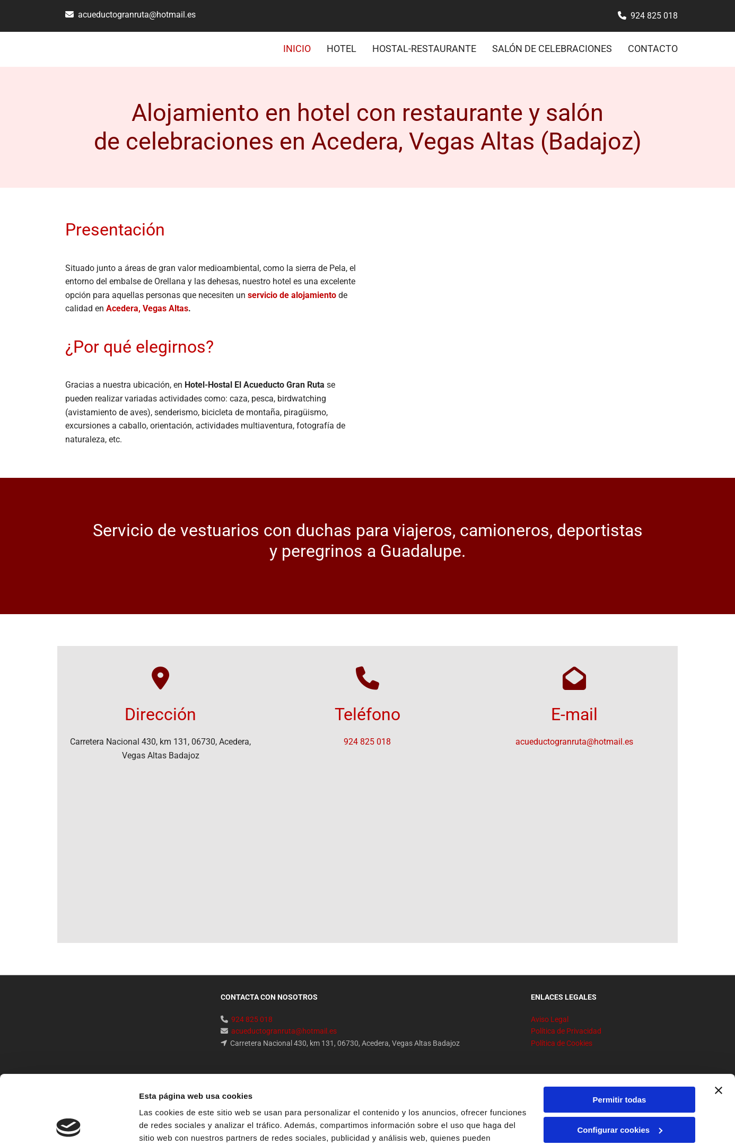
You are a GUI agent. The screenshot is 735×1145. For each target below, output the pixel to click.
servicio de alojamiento (292, 295)
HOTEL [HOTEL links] (341, 48)
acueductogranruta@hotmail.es (137, 15)
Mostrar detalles (170, 1124)
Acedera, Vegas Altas (147, 308)
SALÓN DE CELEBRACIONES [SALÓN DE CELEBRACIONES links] (552, 48)
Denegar (619, 1091)
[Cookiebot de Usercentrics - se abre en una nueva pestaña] (68, 1124)
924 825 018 (654, 16)
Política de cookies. (307, 1094)
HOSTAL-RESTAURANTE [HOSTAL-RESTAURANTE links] (424, 48)
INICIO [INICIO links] (297, 48)
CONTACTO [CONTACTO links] (653, 48)
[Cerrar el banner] (718, 1022)
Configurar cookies (619, 1060)
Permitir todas (619, 1031)
